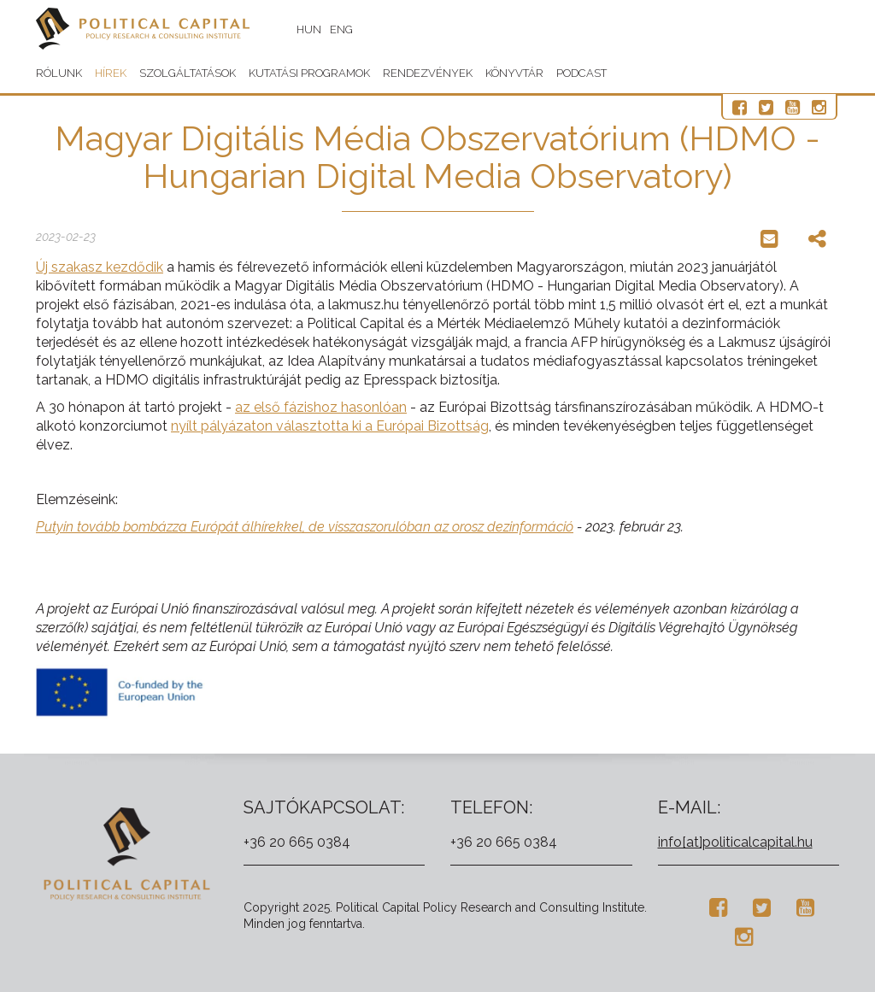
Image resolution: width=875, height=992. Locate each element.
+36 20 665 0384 (297, 842)
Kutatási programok (309, 73)
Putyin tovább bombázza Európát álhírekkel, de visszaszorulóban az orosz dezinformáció (304, 527)
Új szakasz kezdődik (99, 267)
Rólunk (59, 73)
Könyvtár (514, 73)
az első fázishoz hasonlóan (321, 407)
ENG (341, 29)
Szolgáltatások (187, 73)
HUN (309, 29)
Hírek (110, 73)
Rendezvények (428, 73)
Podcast (581, 73)
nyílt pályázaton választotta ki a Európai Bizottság (330, 426)
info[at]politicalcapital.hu (735, 842)
